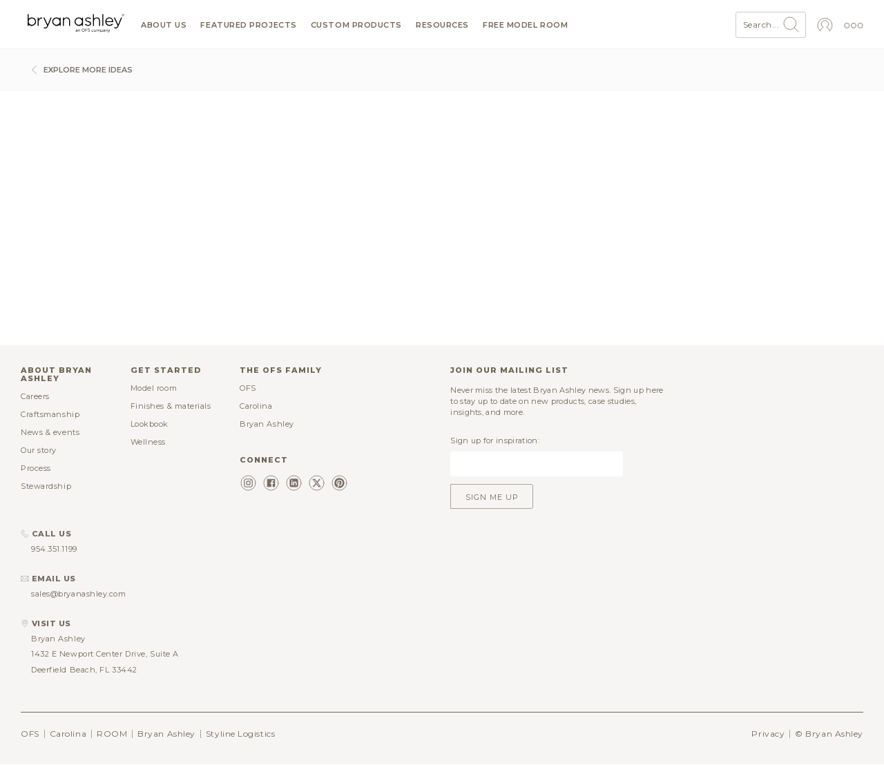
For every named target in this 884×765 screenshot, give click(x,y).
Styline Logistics (240, 733)
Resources (442, 25)
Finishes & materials (171, 406)
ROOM (112, 733)
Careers (35, 396)
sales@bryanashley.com (78, 594)
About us (163, 25)
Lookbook (150, 424)
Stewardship (46, 486)
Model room (154, 388)
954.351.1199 (54, 549)
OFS (248, 388)
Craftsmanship (50, 414)
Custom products (356, 25)
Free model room (525, 25)
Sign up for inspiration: (494, 440)
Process (36, 468)
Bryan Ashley (267, 424)
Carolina (256, 406)
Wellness (148, 442)
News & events (50, 432)
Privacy (768, 733)
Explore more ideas (80, 70)
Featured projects (248, 25)
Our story (39, 450)
